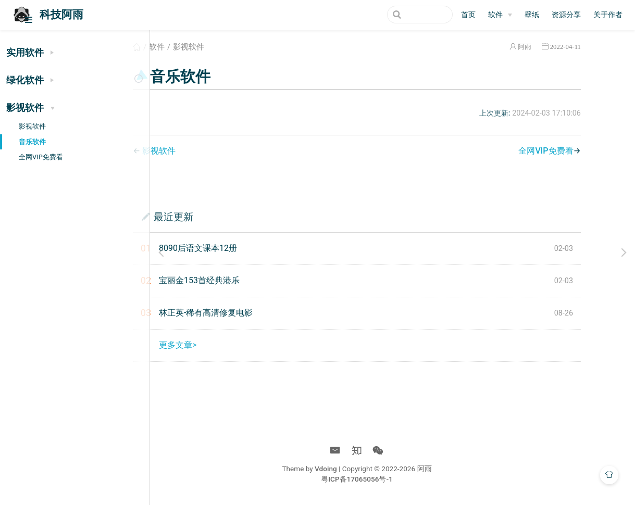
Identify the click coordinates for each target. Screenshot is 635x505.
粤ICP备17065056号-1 (393, 479)
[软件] (500, 15)
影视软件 (32, 126)
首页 (468, 14)
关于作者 (607, 14)
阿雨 (551, 46)
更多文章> (222, 345)
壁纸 (532, 14)
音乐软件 (32, 142)
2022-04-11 (592, 46)
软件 (201, 47)
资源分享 (566, 14)
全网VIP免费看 (41, 157)
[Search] (400, 14)
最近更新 (218, 216)
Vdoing (362, 468)
